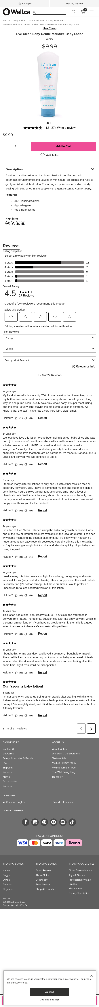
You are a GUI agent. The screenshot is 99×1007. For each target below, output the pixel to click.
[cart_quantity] (15, 146)
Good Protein (43, 870)
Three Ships (43, 875)
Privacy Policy (20, 982)
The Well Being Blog (63, 772)
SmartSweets (43, 884)
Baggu (6, 875)
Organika (8, 889)
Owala (6, 880)
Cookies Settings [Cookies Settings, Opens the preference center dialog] (50, 999)
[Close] (91, 976)
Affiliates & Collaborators (66, 754)
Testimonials (59, 758)
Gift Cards (8, 754)
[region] (49, 987)
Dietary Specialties (79, 893)
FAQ (5, 763)
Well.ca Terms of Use (64, 768)
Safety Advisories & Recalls (18, 758)
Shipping (8, 768)
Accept (49, 992)
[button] (7, 146)
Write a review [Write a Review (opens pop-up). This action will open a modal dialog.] (66, 127)
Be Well (57, 777)
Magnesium (75, 888)
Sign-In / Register (74, 4)
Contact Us (9, 749)
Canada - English (15, 802)
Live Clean (49, 28)
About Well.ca (59, 749)
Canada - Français (63, 802)
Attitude (7, 884)
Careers (7, 786)
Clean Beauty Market (80, 870)
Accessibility (10, 781)
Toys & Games (77, 875)
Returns (7, 772)
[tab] (49, 169)
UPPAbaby (41, 880)
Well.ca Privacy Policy (64, 763)
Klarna (6, 777)
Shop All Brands (45, 889)
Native (6, 870)
